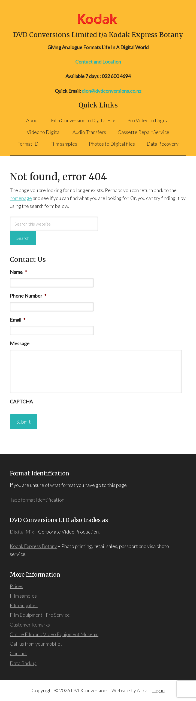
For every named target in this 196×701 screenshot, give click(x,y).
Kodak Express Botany (33, 546)
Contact (18, 653)
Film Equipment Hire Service (40, 615)
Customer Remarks (30, 625)
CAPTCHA (21, 402)
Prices (16, 586)
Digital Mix (22, 532)
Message (19, 343)
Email (17, 320)
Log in (158, 690)
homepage (21, 198)
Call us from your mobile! (36, 644)
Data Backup (23, 663)
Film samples (23, 596)
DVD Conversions (98, 19)
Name (18, 272)
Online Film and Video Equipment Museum (54, 634)
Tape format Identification (37, 500)
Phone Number (28, 296)
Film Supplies (24, 605)
